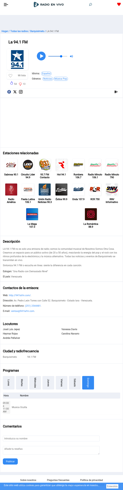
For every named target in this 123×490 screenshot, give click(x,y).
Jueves (48, 382)
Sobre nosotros (28, 480)
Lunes (8, 382)
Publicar (10, 461)
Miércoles (35, 383)
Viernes (61, 383)
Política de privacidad (91, 480)
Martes (21, 382)
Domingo (88, 383)
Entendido (112, 486)
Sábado (74, 383)
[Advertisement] (61, 22)
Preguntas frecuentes (58, 480)
